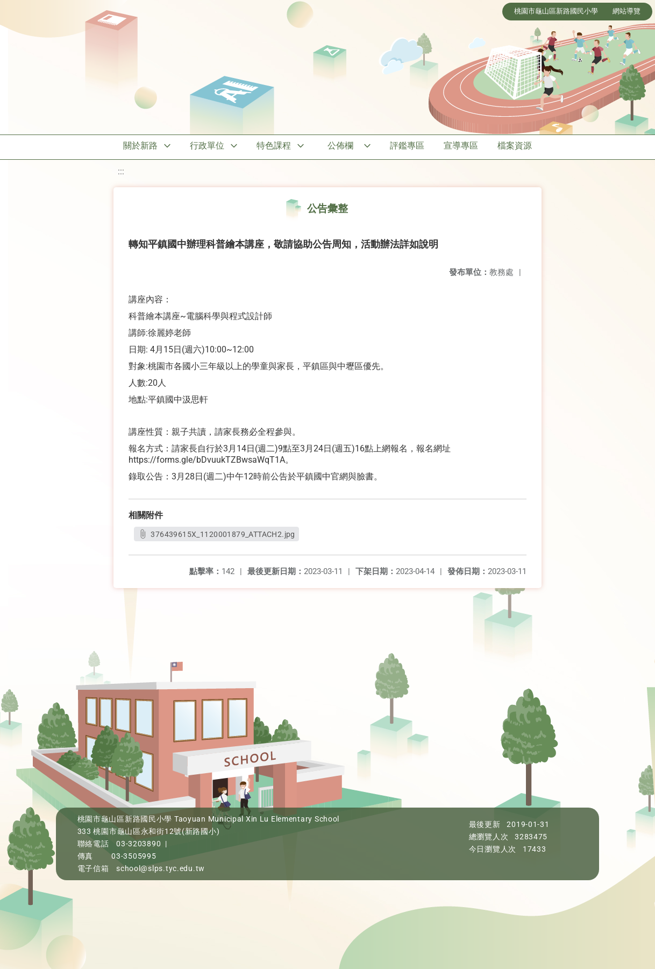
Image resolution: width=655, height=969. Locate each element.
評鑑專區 (407, 145)
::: (121, 171)
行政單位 (207, 145)
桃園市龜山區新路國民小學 (556, 11)
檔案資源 (514, 145)
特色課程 (274, 145)
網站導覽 (626, 11)
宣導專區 (461, 145)
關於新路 (140, 145)
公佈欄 (340, 145)
